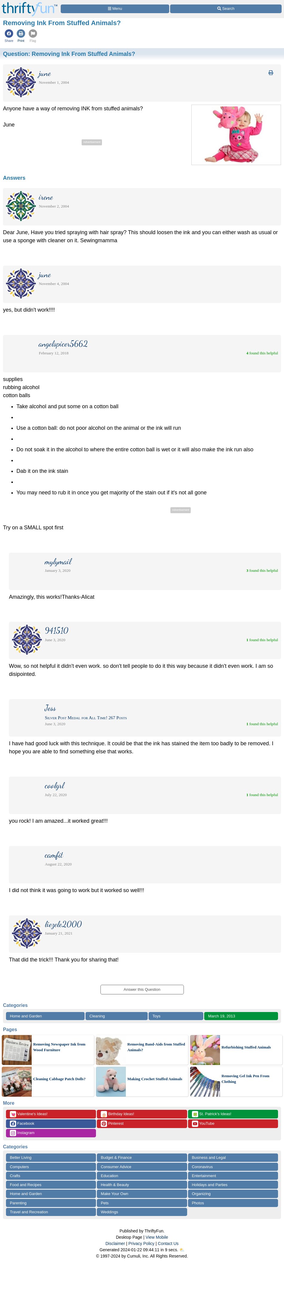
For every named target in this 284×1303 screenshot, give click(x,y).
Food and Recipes (26, 1184)
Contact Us (168, 1243)
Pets (105, 1203)
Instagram (22, 1133)
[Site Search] (226, 8)
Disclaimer (115, 1243)
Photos (198, 1203)
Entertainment (204, 1176)
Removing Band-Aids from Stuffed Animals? (156, 1047)
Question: (69, 54)
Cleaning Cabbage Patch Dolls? (59, 1079)
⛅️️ (181, 1249)
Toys (156, 1016)
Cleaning (97, 1016)
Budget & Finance (116, 1157)
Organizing (201, 1193)
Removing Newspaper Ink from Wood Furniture (59, 1047)
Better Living (20, 1157)
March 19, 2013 (221, 1016)
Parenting (18, 1203)
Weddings (109, 1212)
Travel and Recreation (29, 1212)
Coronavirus (202, 1167)
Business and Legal (209, 1157)
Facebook (22, 1124)
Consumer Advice (116, 1167)
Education (109, 1176)
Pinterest (112, 1124)
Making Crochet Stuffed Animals (154, 1079)
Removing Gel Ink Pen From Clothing (245, 1079)
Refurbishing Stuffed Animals (246, 1047)
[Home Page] (29, 3)
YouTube (203, 1124)
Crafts (15, 1176)
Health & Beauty (115, 1184)
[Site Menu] (115, 8)
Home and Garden (26, 1016)
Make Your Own (114, 1193)
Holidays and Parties (209, 1184)
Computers (19, 1167)
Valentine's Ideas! (29, 1114)
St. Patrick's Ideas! (211, 1114)
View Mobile (157, 1237)
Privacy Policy (141, 1243)
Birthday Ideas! (117, 1114)
